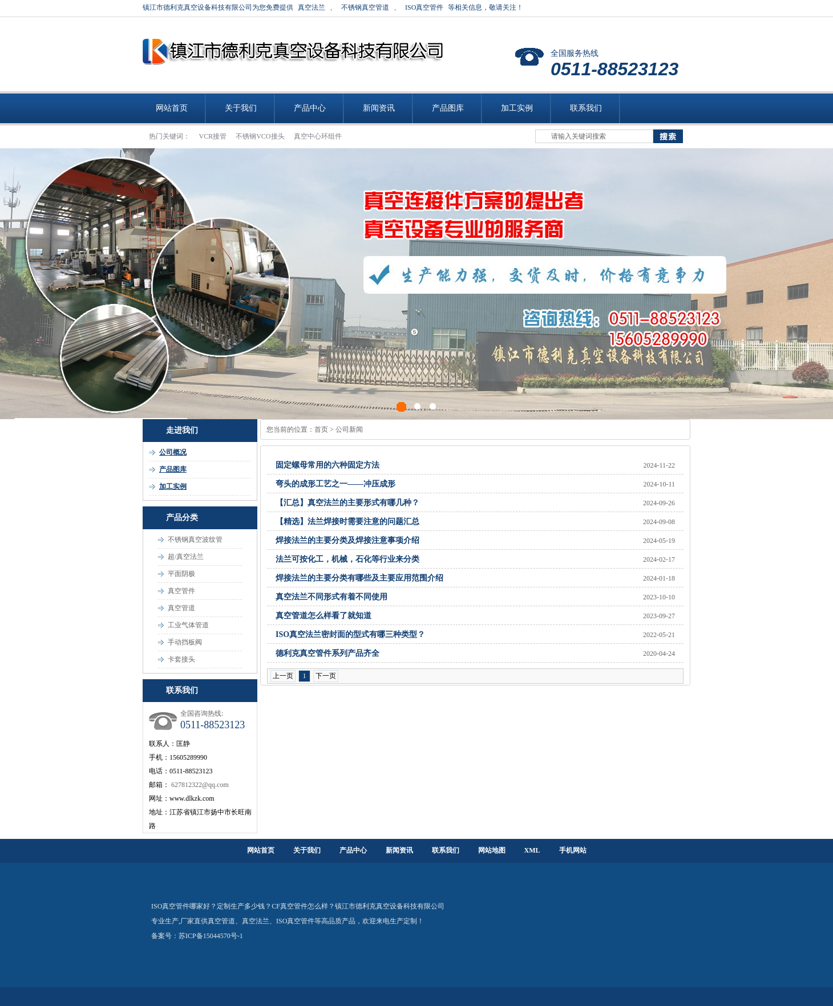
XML (532, 850)
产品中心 (310, 108)
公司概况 (173, 452)
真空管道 (181, 608)
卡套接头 (181, 659)
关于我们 (241, 108)
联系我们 (586, 108)
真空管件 (181, 591)
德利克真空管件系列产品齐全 (327, 653)
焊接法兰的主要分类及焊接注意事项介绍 (347, 540)
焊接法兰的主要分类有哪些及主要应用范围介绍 (359, 578)
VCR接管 (214, 136)
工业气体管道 (188, 625)
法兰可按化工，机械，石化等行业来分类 (347, 559)
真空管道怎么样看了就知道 (323, 615)
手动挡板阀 (185, 642)
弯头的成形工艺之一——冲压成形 (335, 484)
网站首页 (172, 108)
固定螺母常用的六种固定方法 (327, 465)
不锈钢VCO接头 (261, 136)
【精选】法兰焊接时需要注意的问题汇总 (347, 521)
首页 (321, 429)
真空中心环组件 (318, 136)
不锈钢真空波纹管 (195, 539)
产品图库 (448, 108)
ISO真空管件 (424, 7)
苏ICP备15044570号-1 (211, 936)
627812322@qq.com (200, 785)
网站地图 (492, 850)
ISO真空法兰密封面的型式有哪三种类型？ (350, 634)
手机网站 (573, 850)
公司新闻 (349, 429)
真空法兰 (311, 7)
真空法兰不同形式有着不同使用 (331, 597)
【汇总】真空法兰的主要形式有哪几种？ (347, 502)
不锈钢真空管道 (365, 7)
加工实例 (517, 108)
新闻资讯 (379, 108)
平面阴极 (181, 574)
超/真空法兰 (186, 557)
